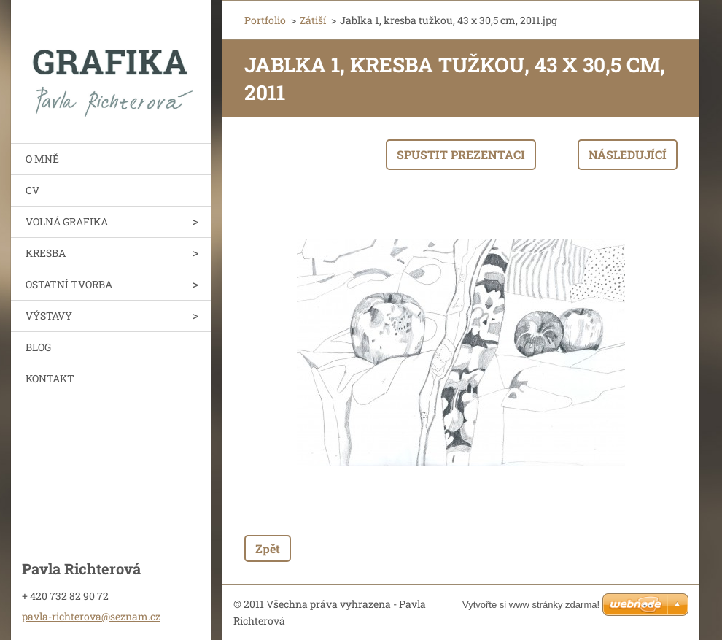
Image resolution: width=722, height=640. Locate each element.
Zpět (267, 548)
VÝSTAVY (49, 316)
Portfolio (265, 20)
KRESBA (46, 253)
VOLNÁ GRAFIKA (67, 221)
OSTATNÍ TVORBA (69, 284)
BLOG (38, 347)
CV (32, 190)
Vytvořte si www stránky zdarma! (530, 604)
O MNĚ (42, 159)
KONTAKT (50, 378)
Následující (628, 154)
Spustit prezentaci (461, 154)
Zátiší (313, 20)
